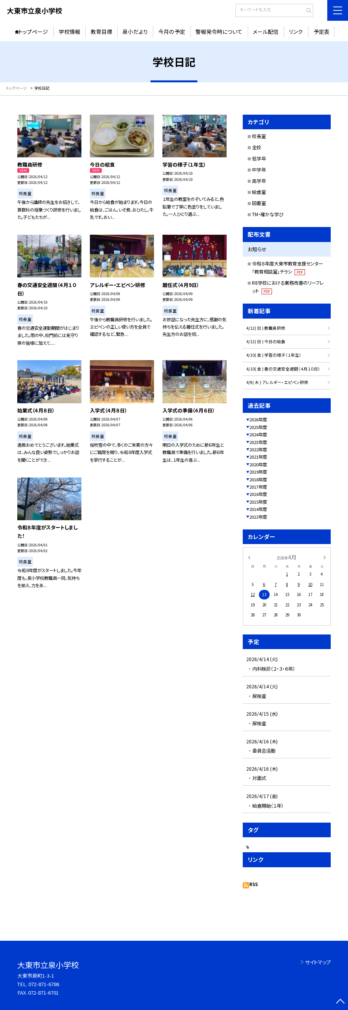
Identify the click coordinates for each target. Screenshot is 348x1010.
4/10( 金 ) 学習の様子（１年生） (274, 355)
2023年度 (258, 442)
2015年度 (258, 502)
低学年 (259, 158)
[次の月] (324, 557)
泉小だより (135, 31)
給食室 (259, 192)
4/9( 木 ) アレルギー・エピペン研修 (277, 382)
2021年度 (258, 457)
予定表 (321, 31)
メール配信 (265, 31)
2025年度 (258, 427)
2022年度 (258, 449)
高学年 (259, 180)
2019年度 (258, 472)
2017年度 (258, 487)
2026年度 (258, 419)
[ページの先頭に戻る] (340, 1002)
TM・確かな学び (267, 214)
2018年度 (258, 479)
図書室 (259, 203)
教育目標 (101, 31)
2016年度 (258, 494)
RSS (253, 884)
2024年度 (258, 434)
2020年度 (258, 464)
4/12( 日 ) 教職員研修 (265, 328)
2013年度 (258, 517)
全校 (256, 147)
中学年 (259, 169)
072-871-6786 (43, 984)
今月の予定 (171, 31)
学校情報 (69, 31)
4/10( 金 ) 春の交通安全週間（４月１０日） (283, 369)
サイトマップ (318, 962)
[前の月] (249, 557)
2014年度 (258, 509)
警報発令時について (219, 31)
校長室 (259, 136)
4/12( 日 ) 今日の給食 (265, 341)
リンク (296, 31)
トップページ (33, 31)
